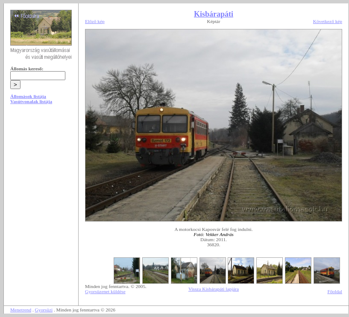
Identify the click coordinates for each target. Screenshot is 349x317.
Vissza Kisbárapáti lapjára (213, 288)
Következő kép (327, 21)
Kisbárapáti (213, 14)
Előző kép (95, 21)
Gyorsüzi (44, 309)
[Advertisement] (41, 175)
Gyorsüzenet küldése (105, 291)
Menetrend (20, 309)
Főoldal (334, 291)
